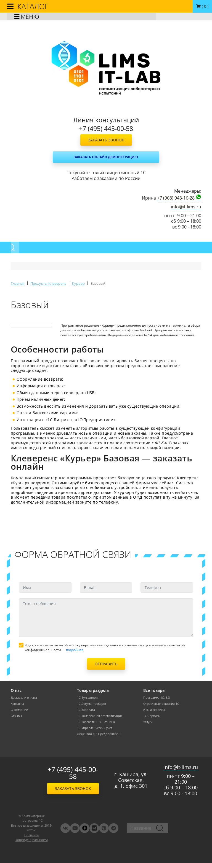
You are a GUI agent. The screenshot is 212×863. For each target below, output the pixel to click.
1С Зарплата (86, 710)
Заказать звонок (106, 140)
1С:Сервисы (151, 716)
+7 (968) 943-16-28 (176, 198)
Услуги (148, 722)
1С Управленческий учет (94, 728)
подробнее (75, 649)
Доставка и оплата (24, 698)
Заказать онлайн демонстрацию (106, 157)
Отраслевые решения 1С (161, 704)
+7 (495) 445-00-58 (72, 773)
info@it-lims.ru (186, 207)
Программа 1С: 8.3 (156, 698)
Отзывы (16, 716)
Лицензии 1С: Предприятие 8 (98, 734)
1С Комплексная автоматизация (100, 716)
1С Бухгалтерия (88, 698)
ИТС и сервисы (154, 710)
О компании (19, 710)
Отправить (106, 663)
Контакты (17, 704)
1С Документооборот (91, 704)
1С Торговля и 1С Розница (96, 722)
